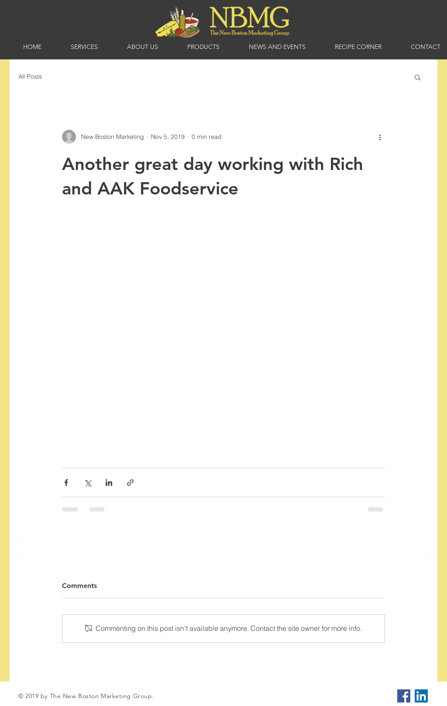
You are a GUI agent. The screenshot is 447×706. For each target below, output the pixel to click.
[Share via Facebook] (66, 482)
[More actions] (380, 137)
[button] (417, 76)
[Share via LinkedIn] (109, 482)
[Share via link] (130, 482)
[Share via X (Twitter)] (87, 482)
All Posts (30, 76)
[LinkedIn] (421, 696)
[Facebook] (403, 696)
